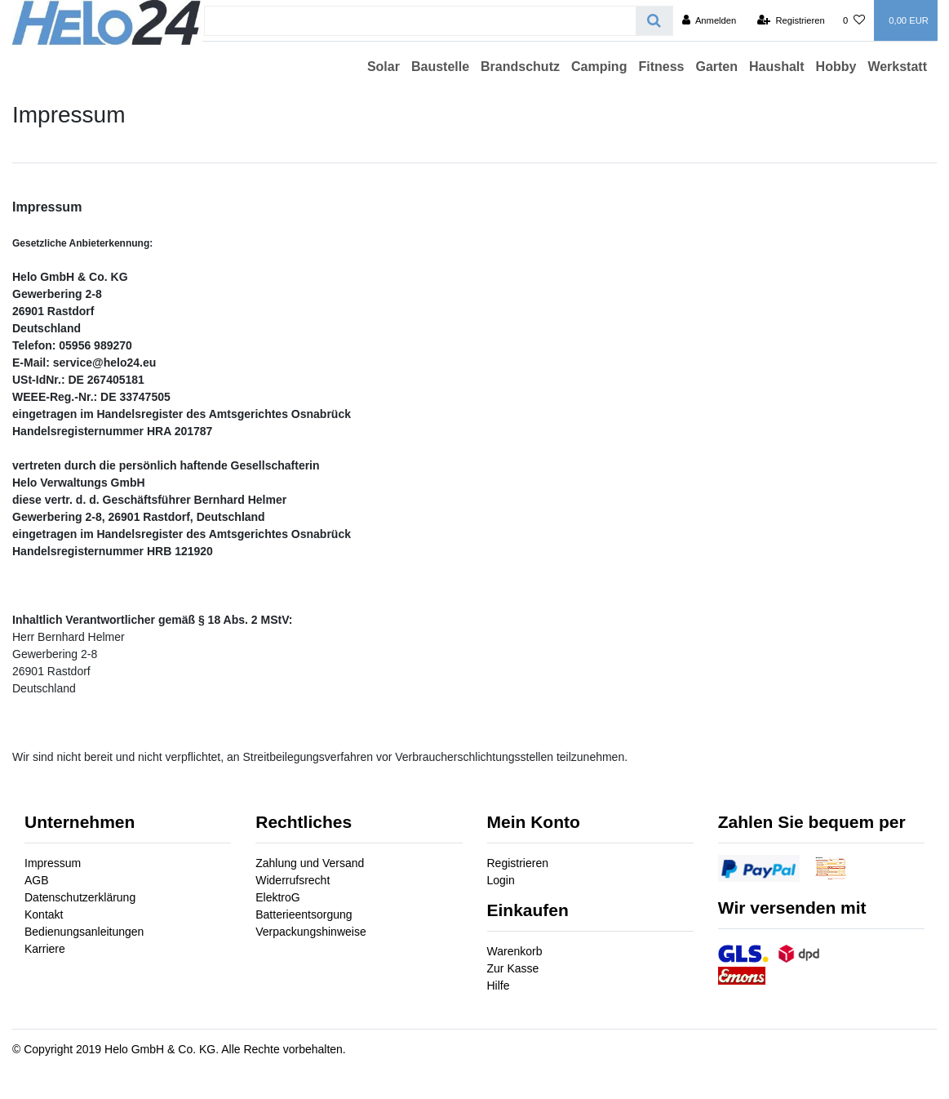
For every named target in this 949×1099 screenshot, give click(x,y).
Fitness (661, 66)
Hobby (836, 66)
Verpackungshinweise (310, 931)
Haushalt (777, 66)
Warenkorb (515, 951)
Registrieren (517, 863)
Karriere (44, 948)
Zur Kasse (513, 968)
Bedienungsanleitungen (84, 931)
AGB (36, 880)
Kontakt (43, 914)
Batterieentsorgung (303, 914)
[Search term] (420, 21)
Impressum (52, 863)
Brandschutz (520, 66)
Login (501, 880)
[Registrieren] (791, 20)
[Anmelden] (709, 20)
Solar (383, 66)
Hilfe (498, 985)
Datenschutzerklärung (79, 897)
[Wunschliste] (854, 20)
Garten (716, 66)
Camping (599, 66)
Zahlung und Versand (309, 863)
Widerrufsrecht (292, 880)
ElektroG (277, 897)
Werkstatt (897, 66)
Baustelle (440, 66)
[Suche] (654, 21)
